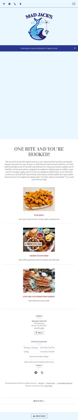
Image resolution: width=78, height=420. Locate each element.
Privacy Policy (50, 383)
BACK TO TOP (39, 401)
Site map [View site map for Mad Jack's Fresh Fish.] (41, 383)
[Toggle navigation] (73, 3)
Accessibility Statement (64, 383)
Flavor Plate (48, 386)
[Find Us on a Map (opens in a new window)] (20, 3)
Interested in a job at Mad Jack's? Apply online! (39, 48)
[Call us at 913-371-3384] (15, 3)
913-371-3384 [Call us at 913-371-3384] (39, 328)
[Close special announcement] (75, 48)
